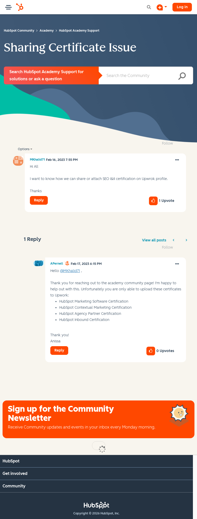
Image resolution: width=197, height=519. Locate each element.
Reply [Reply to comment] (59, 350)
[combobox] (146, 75)
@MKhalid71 (70, 271)
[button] (177, 160)
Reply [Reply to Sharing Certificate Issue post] (39, 200)
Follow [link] (167, 143)
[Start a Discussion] (162, 7)
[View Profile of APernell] (56, 263)
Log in (182, 7)
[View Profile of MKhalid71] (37, 159)
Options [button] (23, 149)
